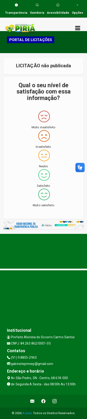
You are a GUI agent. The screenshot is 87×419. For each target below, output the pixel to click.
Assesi (27, 413)
